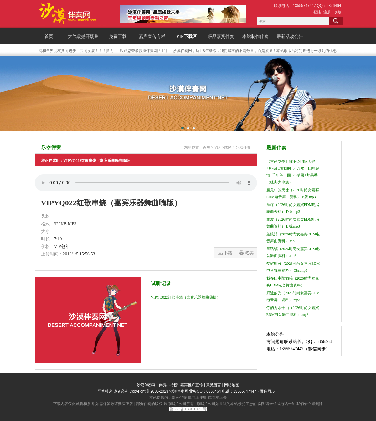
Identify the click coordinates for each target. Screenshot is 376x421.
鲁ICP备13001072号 (188, 409)
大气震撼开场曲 (83, 36)
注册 (327, 12)
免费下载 (117, 36)
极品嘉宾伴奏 (221, 36)
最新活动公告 (290, 36)
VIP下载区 (186, 36)
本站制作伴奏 (255, 36)
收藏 (337, 12)
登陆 (317, 12)
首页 (48, 36)
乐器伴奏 (243, 147)
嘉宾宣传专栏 (152, 36)
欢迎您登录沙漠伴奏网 (139, 51)
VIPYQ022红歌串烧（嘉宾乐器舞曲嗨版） (186, 297)
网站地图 (231, 385)
